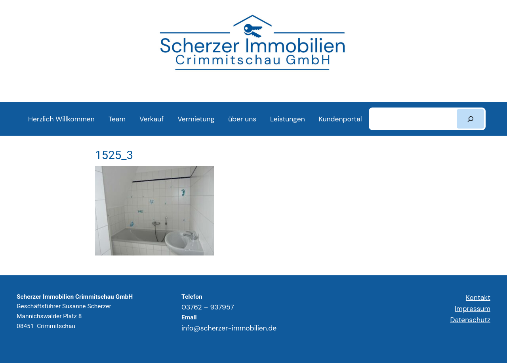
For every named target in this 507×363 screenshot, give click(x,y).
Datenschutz (470, 319)
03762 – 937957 (207, 307)
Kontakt (478, 297)
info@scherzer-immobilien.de (228, 328)
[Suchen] (470, 119)
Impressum (472, 308)
